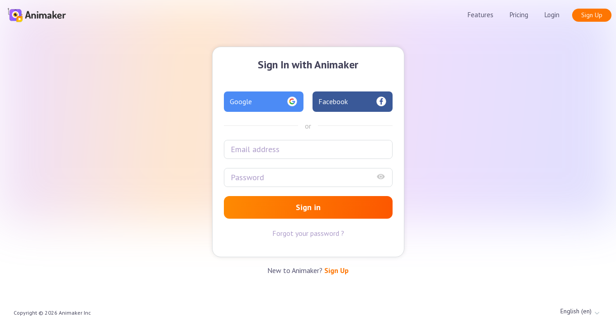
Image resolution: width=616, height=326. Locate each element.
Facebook (352, 101)
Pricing (519, 14)
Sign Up (591, 15)
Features (480, 14)
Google (264, 101)
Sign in (308, 207)
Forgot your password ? (308, 233)
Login (552, 14)
